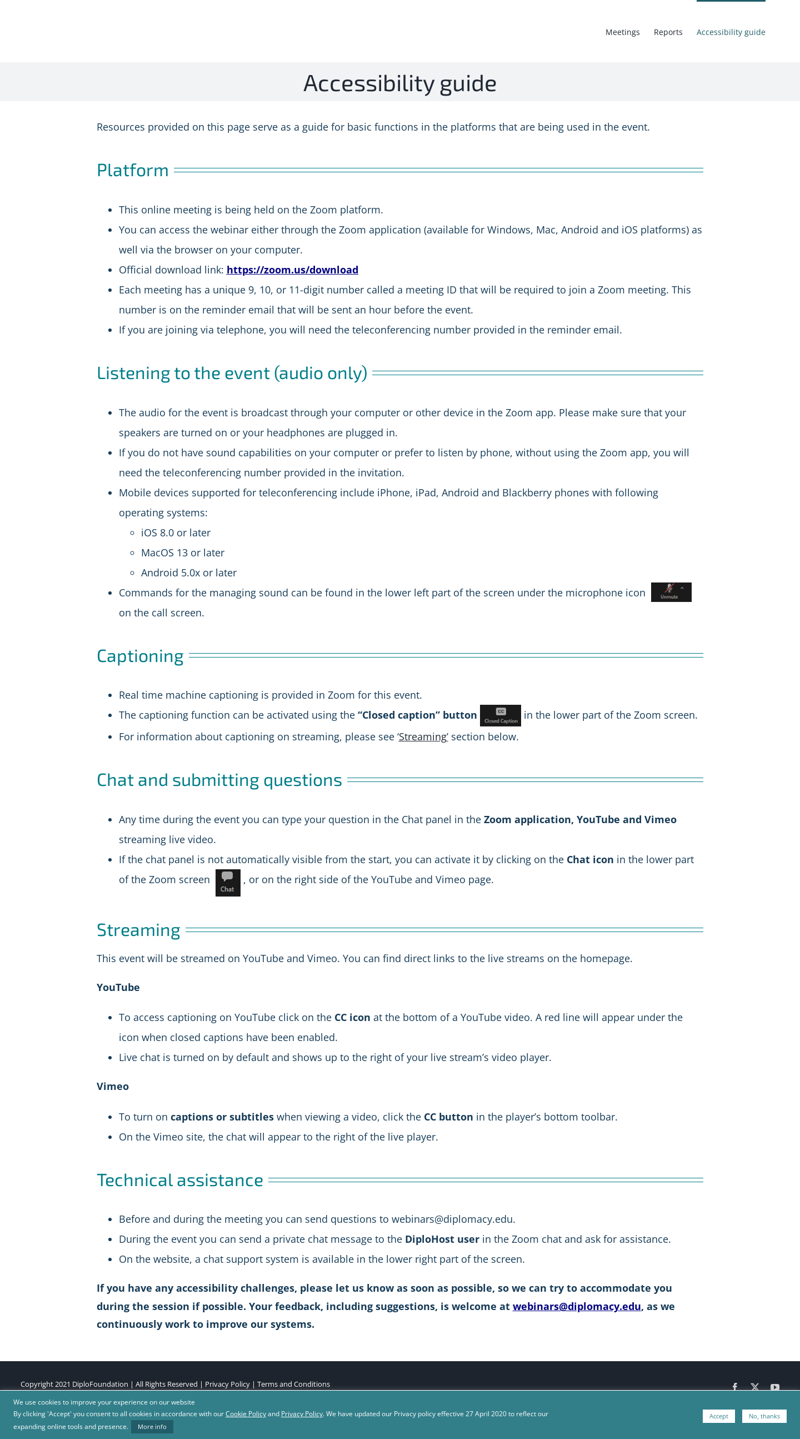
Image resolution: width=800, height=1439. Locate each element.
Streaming (423, 736)
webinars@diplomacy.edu (577, 1306)
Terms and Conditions (293, 1384)
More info (152, 1426)
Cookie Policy (246, 1413)
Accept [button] (718, 1416)
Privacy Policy (227, 1384)
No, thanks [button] (764, 1416)
